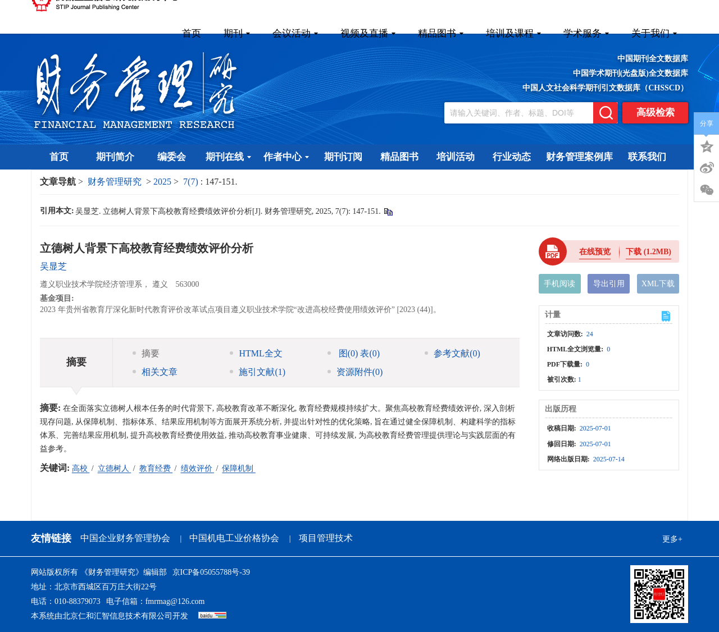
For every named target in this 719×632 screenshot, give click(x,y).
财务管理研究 (115, 181)
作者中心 (286, 157)
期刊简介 (115, 157)
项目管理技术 (326, 538)
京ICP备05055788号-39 (211, 572)
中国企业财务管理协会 (125, 538)
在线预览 (595, 252)
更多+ (672, 539)
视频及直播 (367, 33)
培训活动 (455, 157)
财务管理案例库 (579, 157)
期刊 (237, 33)
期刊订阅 (343, 157)
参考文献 (452, 353)
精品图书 (440, 33)
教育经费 (156, 468)
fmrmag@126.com (175, 601)
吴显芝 (53, 266)
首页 (191, 33)
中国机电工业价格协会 (234, 538)
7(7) (192, 181)
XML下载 (658, 284)
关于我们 (654, 33)
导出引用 (609, 284)
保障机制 (239, 468)
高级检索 (655, 112)
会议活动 (295, 33)
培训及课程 (513, 33)
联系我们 (647, 157)
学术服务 (586, 33)
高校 (81, 468)
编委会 (171, 157)
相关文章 (155, 372)
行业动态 (512, 157)
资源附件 (355, 372)
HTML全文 (256, 353)
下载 (648, 252)
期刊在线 (228, 157)
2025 (162, 181)
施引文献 (257, 372)
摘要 (146, 353)
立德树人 (114, 468)
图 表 (353, 353)
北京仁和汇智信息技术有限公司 (117, 616)
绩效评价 (198, 468)
